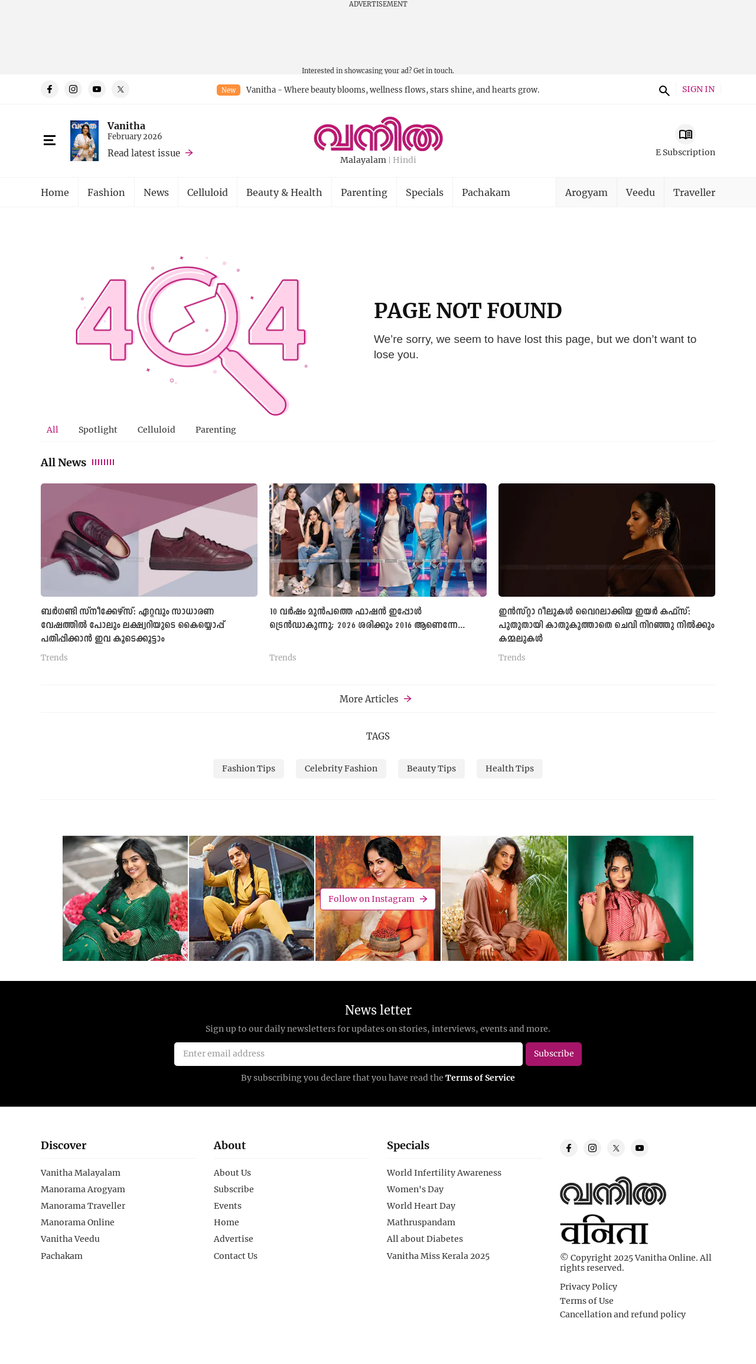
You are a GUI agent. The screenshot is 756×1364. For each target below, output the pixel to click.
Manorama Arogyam (83, 1189)
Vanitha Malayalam (80, 1172)
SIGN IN (698, 89)
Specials (425, 192)
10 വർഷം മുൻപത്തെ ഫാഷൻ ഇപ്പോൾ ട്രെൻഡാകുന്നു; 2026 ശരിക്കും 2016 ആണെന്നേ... (367, 619)
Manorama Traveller (83, 1206)
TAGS (378, 736)
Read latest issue (143, 153)
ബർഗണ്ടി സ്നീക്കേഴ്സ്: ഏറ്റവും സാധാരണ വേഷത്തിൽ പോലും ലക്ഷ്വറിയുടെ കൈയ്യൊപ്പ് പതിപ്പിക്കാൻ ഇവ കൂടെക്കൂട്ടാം (132, 626)
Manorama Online (78, 1222)
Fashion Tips (248, 768)
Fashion (106, 192)
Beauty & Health (284, 192)
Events (228, 1206)
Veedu (640, 192)
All (52, 429)
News (156, 192)
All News (78, 462)
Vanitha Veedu (70, 1239)
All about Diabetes (425, 1239)
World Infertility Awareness (444, 1172)
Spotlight (98, 429)
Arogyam (586, 192)
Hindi (404, 160)
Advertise (233, 1239)
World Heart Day (421, 1206)
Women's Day (415, 1189)
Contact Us (236, 1256)
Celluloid (207, 192)
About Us (232, 1172)
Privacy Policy (588, 1286)
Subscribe (234, 1189)
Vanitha (126, 125)
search (663, 89)
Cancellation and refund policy (623, 1314)
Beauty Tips (431, 768)
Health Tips (509, 768)
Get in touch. (433, 70)
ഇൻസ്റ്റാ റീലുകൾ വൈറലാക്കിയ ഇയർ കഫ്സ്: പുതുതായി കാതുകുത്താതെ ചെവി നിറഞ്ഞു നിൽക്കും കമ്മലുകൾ (606, 626)
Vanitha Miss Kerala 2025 (438, 1256)
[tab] (52, 429)
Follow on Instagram (371, 898)
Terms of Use (587, 1301)
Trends (54, 658)
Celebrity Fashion (341, 768)
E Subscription (685, 152)
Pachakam (486, 192)
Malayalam (363, 160)
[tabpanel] (378, 577)
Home (55, 192)
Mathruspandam (421, 1222)
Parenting (364, 192)
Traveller (694, 192)
